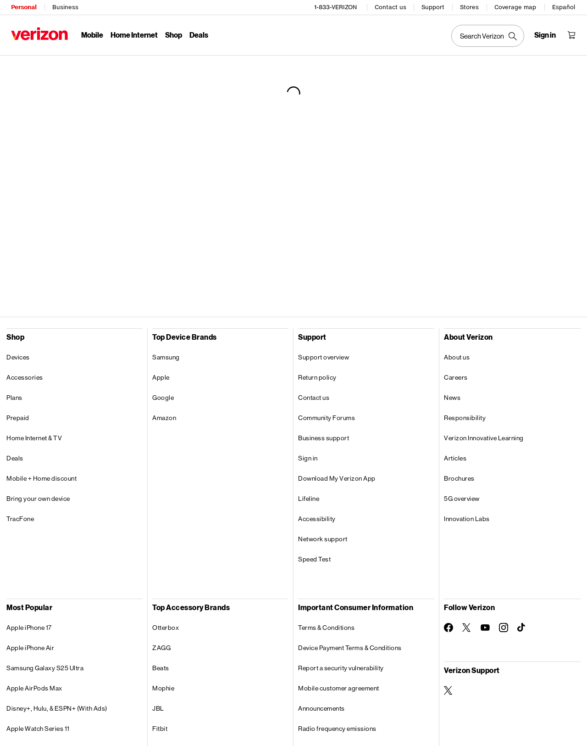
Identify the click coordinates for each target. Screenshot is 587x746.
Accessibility (317, 518)
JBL (158, 708)
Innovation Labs (467, 518)
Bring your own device (38, 498)
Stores (469, 7)
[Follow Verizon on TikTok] (521, 627)
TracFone (20, 518)
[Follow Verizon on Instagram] (503, 627)
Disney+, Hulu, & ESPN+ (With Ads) (56, 708)
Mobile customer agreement (338, 688)
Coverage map (515, 7)
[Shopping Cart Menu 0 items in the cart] (571, 35)
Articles (455, 458)
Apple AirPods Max (34, 688)
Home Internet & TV (34, 438)
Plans (14, 397)
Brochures (459, 478)
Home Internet (134, 34)
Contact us (390, 7)
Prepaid (17, 417)
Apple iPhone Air (30, 647)
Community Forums (326, 417)
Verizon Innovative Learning (484, 438)
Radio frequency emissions (337, 728)
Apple (161, 377)
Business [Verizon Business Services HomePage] (65, 7)
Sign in (308, 458)
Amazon (164, 417)
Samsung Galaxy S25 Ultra (44, 668)
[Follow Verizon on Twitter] (466, 627)
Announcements (321, 708)
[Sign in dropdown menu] (545, 35)
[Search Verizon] (487, 36)
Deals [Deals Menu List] (198, 34)
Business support (323, 438)
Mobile (92, 34)
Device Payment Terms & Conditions (350, 647)
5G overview (462, 498)
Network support (323, 539)
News (452, 397)
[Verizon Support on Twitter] (448, 690)
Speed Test (314, 559)
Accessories (24, 377)
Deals (14, 458)
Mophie (163, 688)
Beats (160, 668)
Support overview (323, 357)
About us (457, 357)
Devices (18, 357)
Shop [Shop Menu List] (173, 34)
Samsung (166, 357)
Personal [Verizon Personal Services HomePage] (23, 7)
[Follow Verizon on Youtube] (485, 627)
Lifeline (308, 498)
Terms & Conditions (326, 627)
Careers (456, 377)
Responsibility (465, 417)
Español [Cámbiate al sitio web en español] (563, 7)
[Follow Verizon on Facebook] (448, 627)
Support (432, 7)
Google (163, 397)
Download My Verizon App (337, 478)
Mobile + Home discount (41, 478)
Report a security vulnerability (341, 668)
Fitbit (159, 728)
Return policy (317, 377)
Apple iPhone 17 (29, 627)
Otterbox (165, 627)
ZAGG (161, 647)
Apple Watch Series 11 (38, 728)
